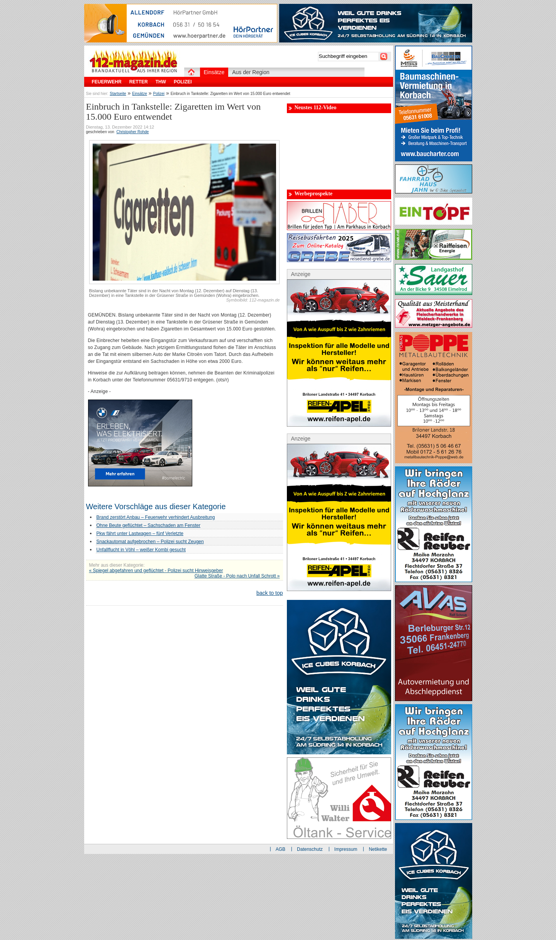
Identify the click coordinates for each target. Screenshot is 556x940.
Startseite (118, 93)
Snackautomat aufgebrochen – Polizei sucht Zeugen (150, 541)
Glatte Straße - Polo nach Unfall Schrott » (237, 576)
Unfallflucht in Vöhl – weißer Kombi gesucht (141, 549)
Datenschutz (310, 849)
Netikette (378, 849)
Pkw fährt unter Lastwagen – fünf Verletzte (140, 533)
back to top (269, 593)
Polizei (158, 93)
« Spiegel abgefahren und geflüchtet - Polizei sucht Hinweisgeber (156, 570)
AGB (280, 849)
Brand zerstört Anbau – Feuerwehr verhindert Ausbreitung (156, 517)
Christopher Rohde (132, 132)
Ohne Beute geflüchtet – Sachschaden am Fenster (149, 525)
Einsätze (139, 93)
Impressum (345, 849)
